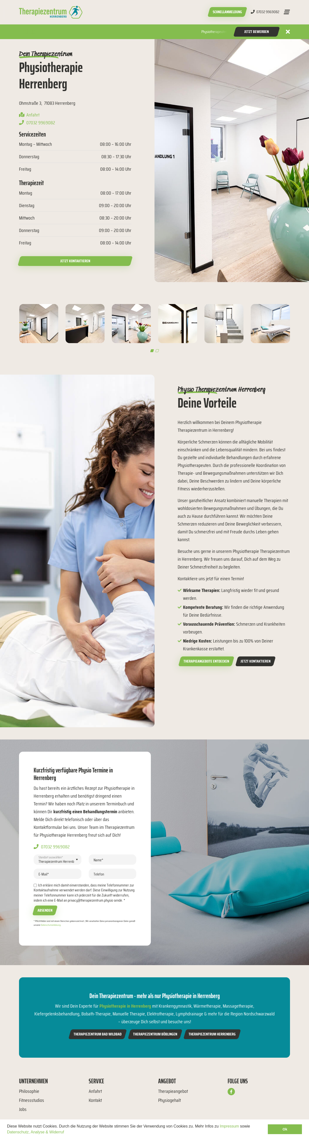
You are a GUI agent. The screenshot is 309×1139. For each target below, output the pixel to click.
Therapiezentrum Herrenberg (212, 1034)
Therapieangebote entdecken (206, 661)
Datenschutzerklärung (51, 925)
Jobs (23, 1109)
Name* (98, 860)
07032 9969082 (265, 12)
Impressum (229, 1126)
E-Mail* (44, 874)
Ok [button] (285, 1129)
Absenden (45, 910)
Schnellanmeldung (227, 12)
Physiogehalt (169, 1100)
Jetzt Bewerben (256, 32)
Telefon (99, 874)
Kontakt (95, 1100)
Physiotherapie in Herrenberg (125, 1006)
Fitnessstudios (31, 1100)
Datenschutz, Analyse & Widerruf (35, 1132)
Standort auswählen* (51, 857)
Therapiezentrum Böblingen (155, 1034)
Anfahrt (32, 115)
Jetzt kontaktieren (75, 261)
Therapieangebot (173, 1091)
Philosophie (29, 1091)
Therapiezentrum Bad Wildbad (98, 1034)
